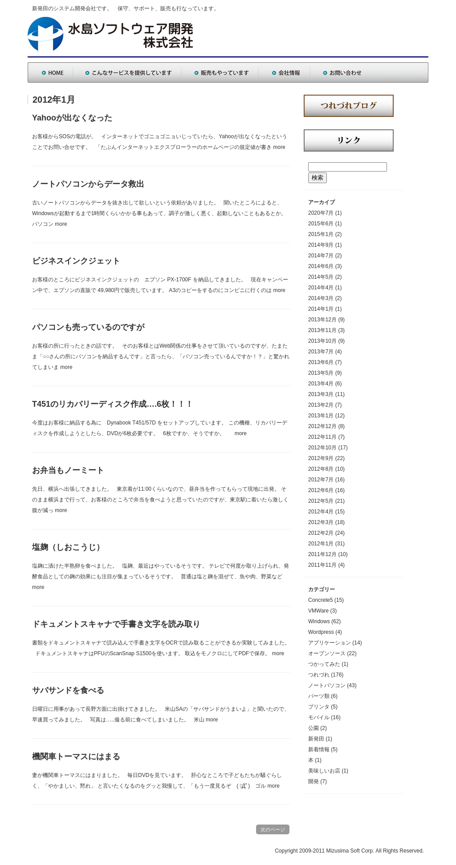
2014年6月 (321, 266)
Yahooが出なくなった (72, 117)
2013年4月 (321, 383)
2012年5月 (321, 501)
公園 (313, 728)
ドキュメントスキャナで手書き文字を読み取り (116, 624)
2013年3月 (321, 394)
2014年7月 (321, 255)
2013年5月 (321, 373)
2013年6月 (321, 362)
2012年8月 (321, 469)
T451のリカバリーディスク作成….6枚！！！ (112, 404)
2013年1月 (321, 415)
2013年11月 (322, 330)
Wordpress (321, 632)
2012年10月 (322, 448)
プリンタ (319, 707)
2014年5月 (321, 277)
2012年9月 (321, 458)
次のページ (273, 829)
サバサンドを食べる (68, 690)
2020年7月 (321, 213)
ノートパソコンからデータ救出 (88, 184)
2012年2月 (321, 533)
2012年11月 (322, 437)
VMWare (318, 611)
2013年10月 (322, 341)
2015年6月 (321, 223)
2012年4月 (321, 512)
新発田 (316, 739)
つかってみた (324, 664)
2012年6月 (321, 490)
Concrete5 (320, 600)
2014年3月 (321, 298)
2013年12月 (322, 319)
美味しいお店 (324, 771)
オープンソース (327, 653)
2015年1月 (321, 234)
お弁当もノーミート (68, 470)
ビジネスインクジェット (76, 260)
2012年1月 (321, 544)
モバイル (319, 717)
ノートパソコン (327, 685)
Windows (319, 621)
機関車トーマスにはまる (76, 756)
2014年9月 (321, 245)
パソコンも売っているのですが (88, 327)
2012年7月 (321, 480)
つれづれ (319, 675)
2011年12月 (322, 554)
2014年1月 (321, 309)
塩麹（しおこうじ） (68, 547)
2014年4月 (321, 287)
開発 (313, 781)
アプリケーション (329, 643)
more (279, 147)
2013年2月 (321, 405)
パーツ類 (319, 696)
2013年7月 (321, 351)
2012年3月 (321, 522)
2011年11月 (322, 565)
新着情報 (319, 749)
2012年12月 (322, 426)
